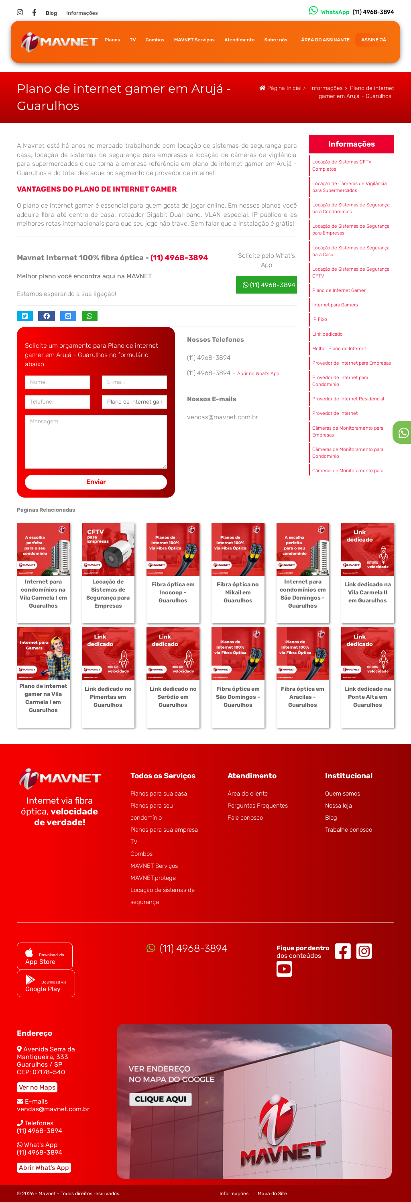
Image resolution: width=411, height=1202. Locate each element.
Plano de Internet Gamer (339, 290)
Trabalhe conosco (348, 829)
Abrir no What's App (258, 373)
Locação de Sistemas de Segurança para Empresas (350, 229)
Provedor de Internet (335, 413)
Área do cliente (248, 793)
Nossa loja (338, 805)
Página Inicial (280, 88)
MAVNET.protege (153, 878)
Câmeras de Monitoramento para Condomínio (347, 453)
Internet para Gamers (335, 305)
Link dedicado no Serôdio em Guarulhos (173, 697)
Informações (82, 13)
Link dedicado (327, 334)
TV (133, 40)
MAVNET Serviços (194, 40)
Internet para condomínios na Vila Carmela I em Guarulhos (43, 593)
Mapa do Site (272, 1193)
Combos (155, 40)
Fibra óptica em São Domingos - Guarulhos (238, 697)
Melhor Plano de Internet (339, 348)
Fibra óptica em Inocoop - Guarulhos (173, 592)
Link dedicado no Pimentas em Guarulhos (108, 697)
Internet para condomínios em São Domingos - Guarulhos (303, 593)
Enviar (96, 482)
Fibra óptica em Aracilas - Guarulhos (302, 697)
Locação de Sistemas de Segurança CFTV (350, 272)
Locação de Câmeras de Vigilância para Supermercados (349, 187)
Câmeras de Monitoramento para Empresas (347, 431)
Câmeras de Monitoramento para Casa (347, 474)
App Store (44, 957)
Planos (112, 40)
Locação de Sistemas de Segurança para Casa (350, 251)
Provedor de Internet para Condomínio (340, 381)
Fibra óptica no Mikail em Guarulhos (238, 592)
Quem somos (342, 793)
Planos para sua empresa (164, 829)
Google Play (46, 985)
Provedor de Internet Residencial (348, 399)
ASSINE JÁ (373, 40)
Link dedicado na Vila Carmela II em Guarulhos (367, 592)
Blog (51, 13)
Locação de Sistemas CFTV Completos (342, 165)
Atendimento (239, 40)
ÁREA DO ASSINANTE (325, 40)
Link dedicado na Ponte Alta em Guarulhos (367, 697)
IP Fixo (319, 319)
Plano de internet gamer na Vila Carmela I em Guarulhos (43, 698)
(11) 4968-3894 (269, 285)
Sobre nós (275, 40)
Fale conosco (245, 817)
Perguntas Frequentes (258, 805)
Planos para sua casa (158, 793)
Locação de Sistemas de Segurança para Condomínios (350, 208)
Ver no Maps (37, 1087)
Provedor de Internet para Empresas (351, 363)
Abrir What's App (44, 1167)
